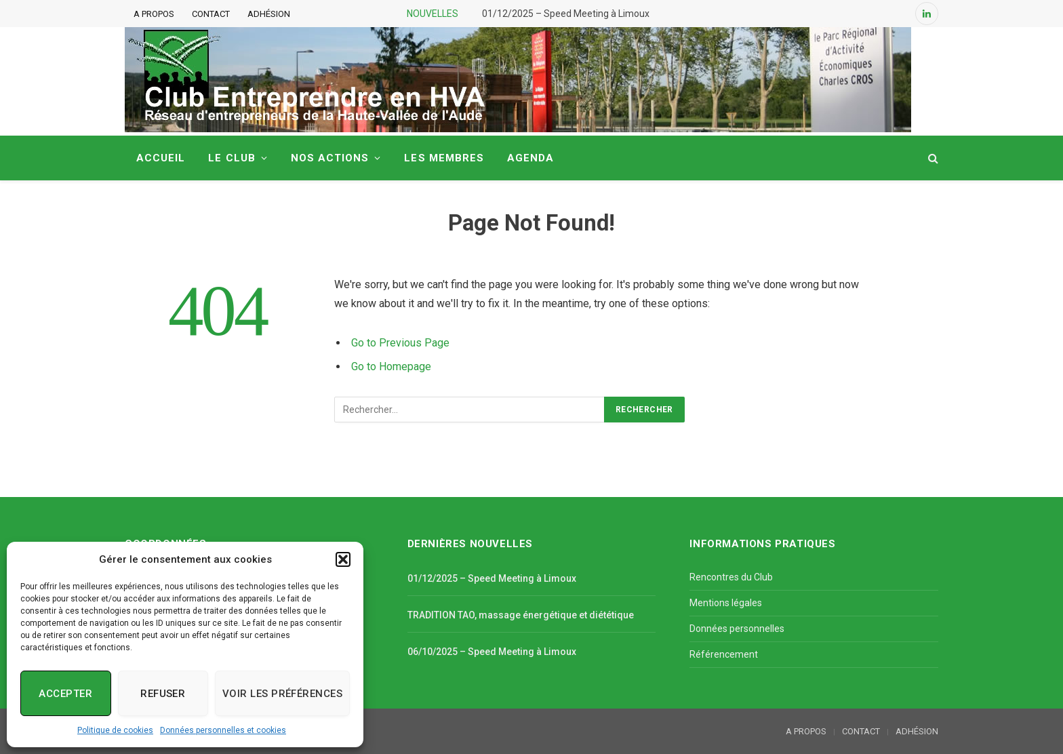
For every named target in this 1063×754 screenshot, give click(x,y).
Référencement (723, 654)
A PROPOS (154, 14)
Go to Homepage (391, 366)
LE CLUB (231, 158)
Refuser (162, 694)
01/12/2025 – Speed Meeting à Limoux (565, 13)
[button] (343, 559)
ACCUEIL (160, 158)
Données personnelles (736, 628)
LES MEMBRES (444, 158)
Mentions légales (725, 602)
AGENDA (530, 158)
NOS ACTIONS (330, 158)
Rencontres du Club (731, 577)
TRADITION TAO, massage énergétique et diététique (520, 615)
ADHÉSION (268, 14)
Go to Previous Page (400, 342)
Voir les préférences (282, 694)
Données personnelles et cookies (223, 730)
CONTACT (211, 14)
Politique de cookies (115, 730)
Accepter (65, 694)
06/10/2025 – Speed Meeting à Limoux (491, 651)
